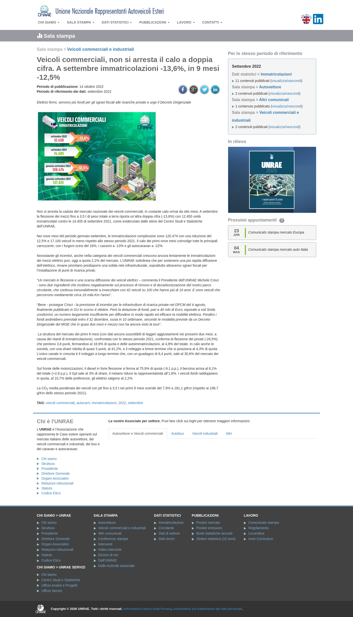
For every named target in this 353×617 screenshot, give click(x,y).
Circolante (166, 528)
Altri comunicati (274, 100)
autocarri (83, 403)
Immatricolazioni (276, 74)
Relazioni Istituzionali (57, 483)
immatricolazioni (104, 403)
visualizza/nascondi (286, 81)
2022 (122, 403)
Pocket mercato (208, 523)
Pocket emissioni (209, 528)
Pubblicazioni (154, 22)
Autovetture (270, 87)
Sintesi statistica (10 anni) (216, 539)
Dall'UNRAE (107, 560)
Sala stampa (80, 22)
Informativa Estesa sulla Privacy (147, 609)
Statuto (46, 488)
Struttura (48, 464)
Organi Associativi (55, 478)
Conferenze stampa (113, 539)
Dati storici (167, 539)
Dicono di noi (108, 555)
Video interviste (110, 549)
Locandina (256, 533)
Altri (229, 433)
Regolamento (258, 528)
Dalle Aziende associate (116, 566)
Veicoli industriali (205, 433)
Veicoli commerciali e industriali (100, 49)
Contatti (212, 22)
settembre (135, 403)
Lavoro (186, 22)
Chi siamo (49, 22)
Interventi (105, 544)
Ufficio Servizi (51, 591)
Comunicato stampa (263, 523)
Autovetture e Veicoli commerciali (138, 433)
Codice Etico (51, 493)
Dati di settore (169, 533)
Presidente (49, 469)
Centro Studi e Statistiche (60, 580)
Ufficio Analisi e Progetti (59, 585)
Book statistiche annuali (214, 533)
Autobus (177, 433)
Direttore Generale (55, 473)
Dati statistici (117, 22)
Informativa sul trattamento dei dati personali (208, 609)
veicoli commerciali (60, 403)
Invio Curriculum (260, 539)
